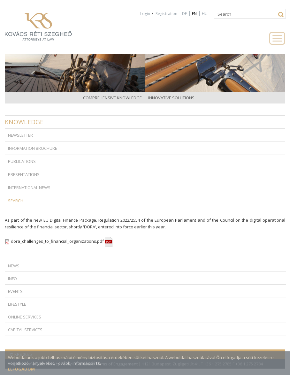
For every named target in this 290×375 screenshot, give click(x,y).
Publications (22, 161)
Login (145, 13)
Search (15, 200)
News (13, 266)
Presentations (24, 174)
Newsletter (20, 135)
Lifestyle (17, 304)
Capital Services (25, 330)
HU (205, 13)
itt (97, 363)
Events (15, 291)
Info (12, 278)
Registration (166, 13)
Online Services (24, 317)
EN (194, 13)
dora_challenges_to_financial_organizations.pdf (61, 241)
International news (29, 187)
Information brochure (32, 148)
